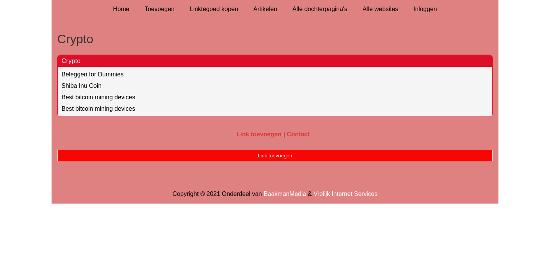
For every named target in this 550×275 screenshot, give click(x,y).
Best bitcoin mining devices (98, 97)
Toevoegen (160, 9)
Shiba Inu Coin (81, 85)
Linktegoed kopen (214, 9)
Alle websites (380, 9)
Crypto (71, 61)
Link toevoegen (258, 134)
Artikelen (265, 9)
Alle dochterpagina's (320, 9)
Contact (298, 134)
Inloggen (425, 9)
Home (121, 9)
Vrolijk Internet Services (345, 194)
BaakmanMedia (285, 194)
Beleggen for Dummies (92, 74)
